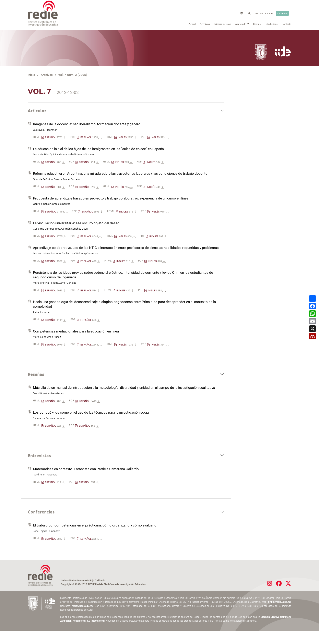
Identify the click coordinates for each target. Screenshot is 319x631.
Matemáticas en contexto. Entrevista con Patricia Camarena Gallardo (86, 469)
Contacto (286, 23)
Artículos (37, 110)
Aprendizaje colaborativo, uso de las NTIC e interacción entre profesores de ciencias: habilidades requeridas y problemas (126, 248)
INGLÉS (127, 137)
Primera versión (222, 23)
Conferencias (41, 511)
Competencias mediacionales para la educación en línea (76, 331)
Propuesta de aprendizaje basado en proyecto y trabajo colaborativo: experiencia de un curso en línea (110, 198)
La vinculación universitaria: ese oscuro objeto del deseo (76, 223)
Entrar (282, 13)
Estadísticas (271, 23)
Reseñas (36, 374)
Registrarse (264, 13)
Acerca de (241, 23)
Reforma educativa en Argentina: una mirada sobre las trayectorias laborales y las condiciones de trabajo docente (120, 173)
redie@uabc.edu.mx (82, 606)
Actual (192, 23)
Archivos (205, 23)
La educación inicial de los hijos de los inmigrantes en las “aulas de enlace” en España (98, 149)
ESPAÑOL (55, 137)
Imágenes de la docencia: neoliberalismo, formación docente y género (86, 124)
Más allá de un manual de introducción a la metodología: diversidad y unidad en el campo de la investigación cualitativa (124, 388)
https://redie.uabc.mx (279, 601)
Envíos (257, 23)
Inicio (31, 75)
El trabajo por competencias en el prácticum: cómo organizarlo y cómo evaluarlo (94, 525)
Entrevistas (39, 455)
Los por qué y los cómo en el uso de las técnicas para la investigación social (91, 412)
